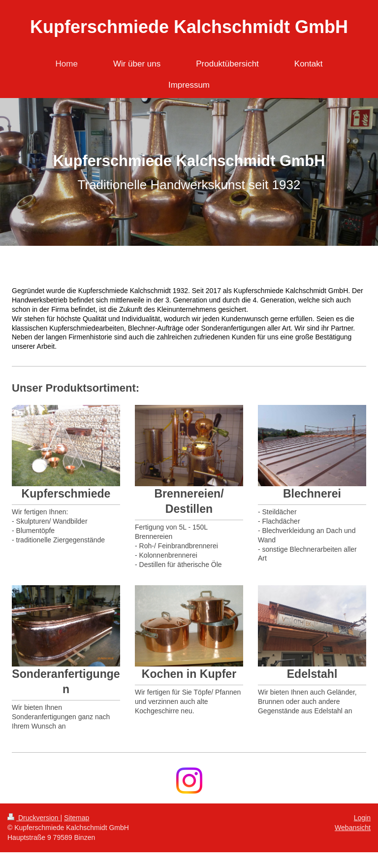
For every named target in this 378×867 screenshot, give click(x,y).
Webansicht (353, 828)
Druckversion (33, 818)
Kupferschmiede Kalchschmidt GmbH (189, 27)
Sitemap (76, 818)
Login (362, 818)
